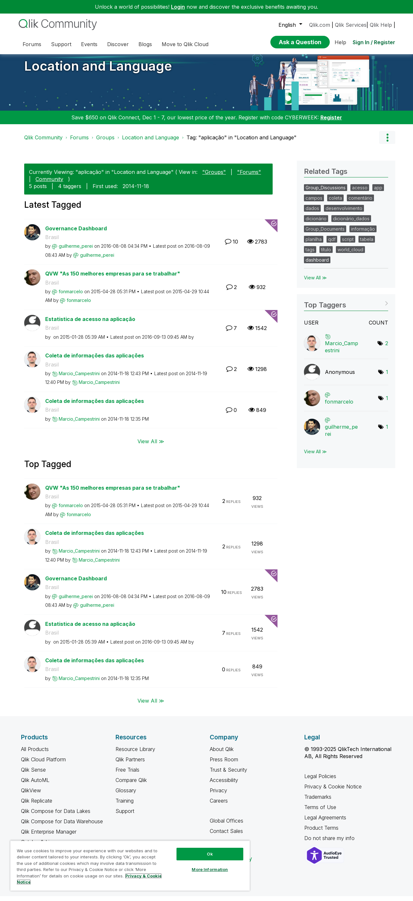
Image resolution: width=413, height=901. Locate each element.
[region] (130, 865)
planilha (314, 244)
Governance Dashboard (76, 233)
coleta (335, 202)
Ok (210, 853)
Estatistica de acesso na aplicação (90, 324)
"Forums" (249, 177)
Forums (79, 142)
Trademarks (317, 801)
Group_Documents (325, 233)
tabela (366, 244)
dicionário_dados (351, 223)
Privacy (218, 795)
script (348, 244)
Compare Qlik (131, 785)
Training (125, 805)
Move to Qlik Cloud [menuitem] (185, 44)
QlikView (31, 795)
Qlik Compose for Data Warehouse (62, 826)
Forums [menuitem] (32, 44)
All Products (35, 754)
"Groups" (214, 177)
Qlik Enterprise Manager (48, 836)
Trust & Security (228, 774)
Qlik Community (43, 142)
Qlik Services (351, 25)
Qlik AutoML (35, 785)
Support (125, 816)
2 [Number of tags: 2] (386, 348)
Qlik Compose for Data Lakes (55, 816)
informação (363, 233)
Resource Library (135, 754)
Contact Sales (226, 836)
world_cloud (350, 254)
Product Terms (321, 832)
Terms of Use (320, 812)
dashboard (317, 264)
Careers (219, 805)
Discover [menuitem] (118, 44)
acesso (360, 192)
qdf (332, 244)
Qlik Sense (33, 774)
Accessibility (224, 785)
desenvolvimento (344, 213)
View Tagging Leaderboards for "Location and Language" (346, 307)
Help (340, 42)
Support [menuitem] (61, 44)
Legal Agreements (325, 822)
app (378, 192)
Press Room (224, 764)
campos (314, 202)
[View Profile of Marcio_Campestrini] (79, 378)
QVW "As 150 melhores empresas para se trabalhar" (112, 278)
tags (310, 254)
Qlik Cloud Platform (43, 764)
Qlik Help (381, 25)
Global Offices (226, 825)
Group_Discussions (326, 192)
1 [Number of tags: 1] (387, 377)
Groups (105, 142)
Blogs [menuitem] (145, 44)
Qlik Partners (130, 764)
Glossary (126, 795)
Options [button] (387, 142)
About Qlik (222, 754)
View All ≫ (150, 446)
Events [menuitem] (89, 44)
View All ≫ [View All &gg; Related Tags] (315, 282)
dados (312, 213)
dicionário (316, 223)
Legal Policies (320, 781)
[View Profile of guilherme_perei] (76, 251)
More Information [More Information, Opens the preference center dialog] (210, 869)
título (326, 254)
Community (49, 184)
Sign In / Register (374, 42)
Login (178, 7)
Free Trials (127, 774)
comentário (360, 202)
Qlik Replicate (36, 805)
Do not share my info (330, 843)
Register (331, 122)
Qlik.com (319, 25)
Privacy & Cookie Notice (333, 791)
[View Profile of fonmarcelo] (71, 296)
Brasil (52, 242)
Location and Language (98, 71)
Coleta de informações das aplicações (94, 360)
